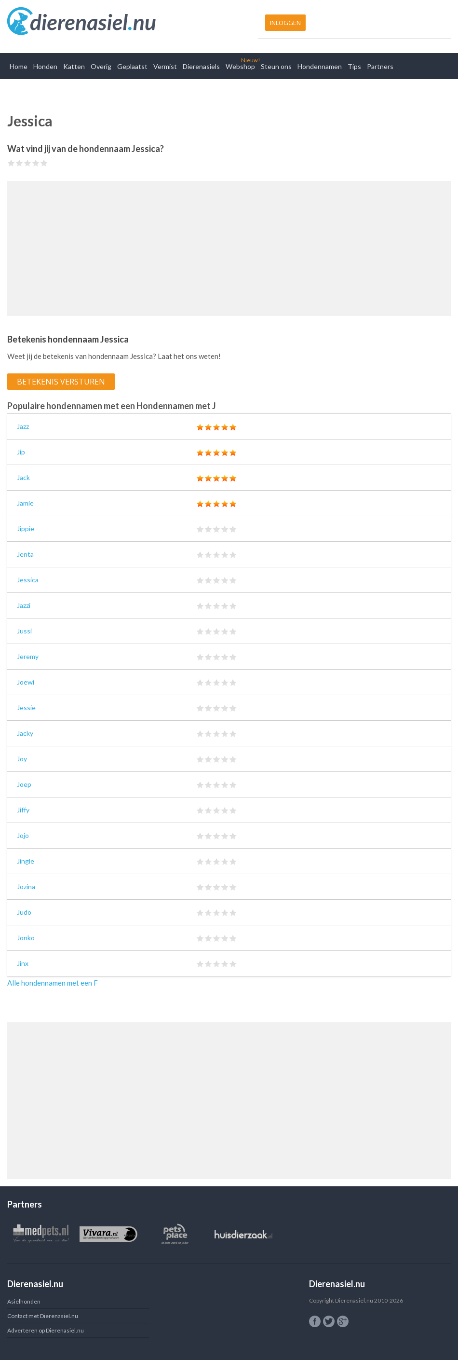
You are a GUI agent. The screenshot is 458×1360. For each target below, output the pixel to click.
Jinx (22, 963)
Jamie (25, 503)
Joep (24, 784)
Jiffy (23, 810)
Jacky (25, 733)
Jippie (25, 528)
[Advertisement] (229, 248)
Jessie (26, 707)
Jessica (28, 580)
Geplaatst (132, 66)
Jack (23, 477)
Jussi (24, 631)
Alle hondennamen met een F (52, 982)
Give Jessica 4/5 (36, 162)
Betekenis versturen (61, 381)
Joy (22, 759)
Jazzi (23, 605)
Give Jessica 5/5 (44, 162)
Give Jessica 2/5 (19, 162)
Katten (74, 66)
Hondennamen (319, 66)
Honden (45, 66)
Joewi (25, 682)
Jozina (26, 886)
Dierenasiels (201, 66)
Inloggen (285, 22)
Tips (354, 66)
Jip (21, 452)
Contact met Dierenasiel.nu (42, 1315)
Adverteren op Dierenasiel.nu (45, 1330)
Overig (101, 66)
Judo (24, 912)
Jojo (23, 835)
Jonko (26, 938)
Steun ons (276, 66)
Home (18, 66)
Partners (380, 66)
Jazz (23, 426)
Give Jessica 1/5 (11, 162)
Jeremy (28, 656)
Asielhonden (23, 1301)
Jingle (25, 861)
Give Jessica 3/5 (28, 162)
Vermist (165, 66)
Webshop (240, 66)
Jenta (25, 554)
